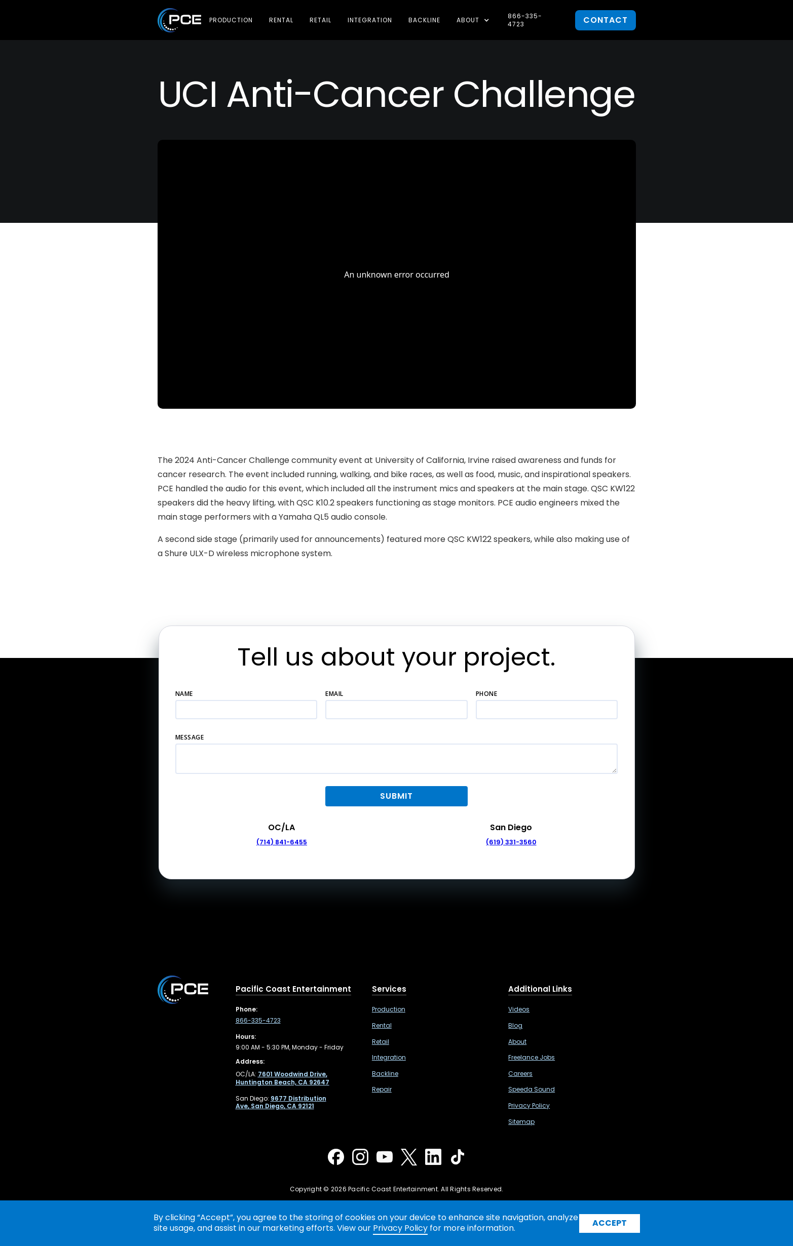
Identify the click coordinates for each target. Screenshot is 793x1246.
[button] (474, 20)
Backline (424, 20)
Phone (487, 693)
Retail (320, 20)
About (517, 1042)
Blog (515, 1026)
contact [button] (605, 20)
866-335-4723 (525, 20)
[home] (179, 20)
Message (189, 737)
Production (231, 20)
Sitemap (521, 1122)
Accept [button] (609, 1223)
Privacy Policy (529, 1106)
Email (334, 693)
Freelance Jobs (531, 1058)
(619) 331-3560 (511, 842)
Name (184, 693)
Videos (519, 1009)
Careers (520, 1074)
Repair (382, 1089)
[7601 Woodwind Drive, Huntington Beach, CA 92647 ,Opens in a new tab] (282, 1078)
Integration (370, 20)
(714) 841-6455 (281, 842)
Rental (281, 20)
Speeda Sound (531, 1089)
